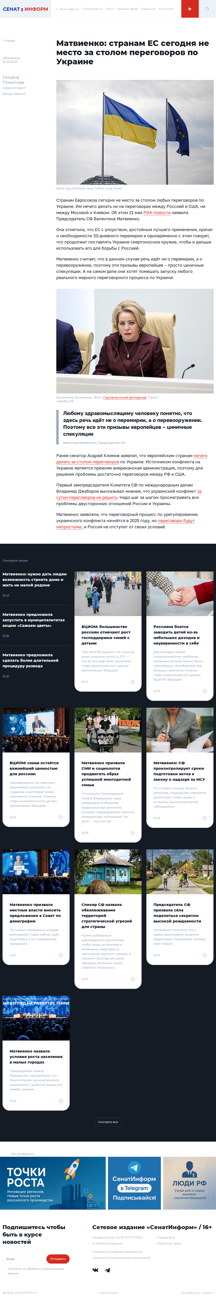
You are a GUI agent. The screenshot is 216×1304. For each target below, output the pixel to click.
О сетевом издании (107, 1243)
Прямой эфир (127, 9)
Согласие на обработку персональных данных (36, 1271)
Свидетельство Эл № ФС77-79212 (117, 1237)
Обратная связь (168, 1243)
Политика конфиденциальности (117, 1251)
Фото (110, 9)
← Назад (9, 40)
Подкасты (148, 9)
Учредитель (165, 1237)
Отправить (58, 1259)
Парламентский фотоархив (124, 397)
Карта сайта (108, 1293)
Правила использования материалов (121, 1257)
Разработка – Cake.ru (197, 1293)
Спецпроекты (92, 9)
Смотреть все (108, 1122)
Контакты (166, 9)
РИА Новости (157, 212)
